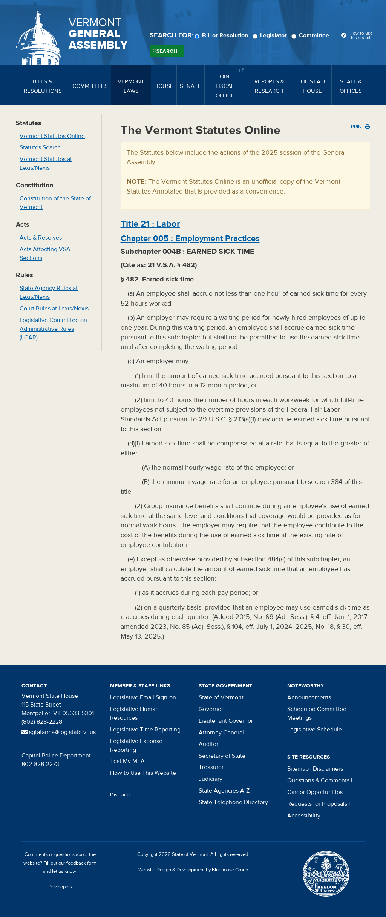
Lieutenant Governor (226, 721)
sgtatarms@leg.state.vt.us (58, 732)
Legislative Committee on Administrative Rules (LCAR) (53, 328)
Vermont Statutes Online (52, 136)
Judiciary (210, 779)
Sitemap (298, 769)
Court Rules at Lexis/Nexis (54, 308)
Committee (311, 35)
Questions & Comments (318, 780)
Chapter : (190, 238)
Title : (150, 224)
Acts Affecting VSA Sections (45, 254)
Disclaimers (328, 769)
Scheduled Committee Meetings (316, 713)
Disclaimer (122, 794)
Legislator (271, 35)
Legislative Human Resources (134, 713)
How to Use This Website (143, 773)
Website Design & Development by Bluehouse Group (193, 870)
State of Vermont (221, 697)
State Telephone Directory (233, 802)
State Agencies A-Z (224, 790)
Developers (60, 887)
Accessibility (303, 815)
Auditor (208, 744)
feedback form (81, 863)
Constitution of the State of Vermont (55, 203)
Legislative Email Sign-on (143, 697)
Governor (211, 709)
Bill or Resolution (222, 35)
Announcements (309, 697)
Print (360, 127)
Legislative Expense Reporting (136, 745)
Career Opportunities (315, 792)
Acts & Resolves (41, 237)
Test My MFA (127, 761)
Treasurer (211, 767)
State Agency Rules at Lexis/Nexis (49, 292)
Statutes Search (40, 147)
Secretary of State (222, 756)
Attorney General (221, 732)
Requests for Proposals (317, 804)
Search (166, 51)
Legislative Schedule (314, 729)
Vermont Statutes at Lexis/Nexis (46, 163)
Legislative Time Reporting (145, 729)
